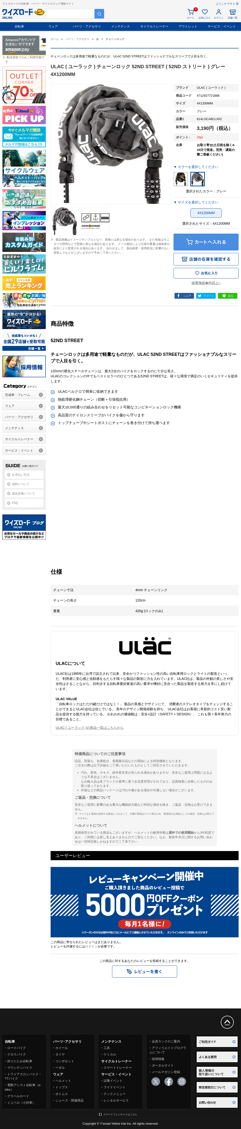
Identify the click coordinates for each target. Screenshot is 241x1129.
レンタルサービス (116, 1100)
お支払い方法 (20, 474)
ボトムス (61, 1094)
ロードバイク (16, 1048)
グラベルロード (18, 1096)
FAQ (15, 503)
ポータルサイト (163, 1065)
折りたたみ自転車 (19, 1061)
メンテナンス (120, 26)
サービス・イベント (222, 26)
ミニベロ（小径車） (21, 1102)
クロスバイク (16, 1054)
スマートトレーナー (118, 1067)
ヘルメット (63, 1080)
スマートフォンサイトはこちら (120, 1114)
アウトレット (188, 26)
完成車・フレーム (17, 395)
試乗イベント (113, 1080)
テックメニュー (115, 1094)
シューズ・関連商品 (69, 1100)
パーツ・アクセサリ (87, 26)
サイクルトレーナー (154, 26)
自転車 (19, 26)
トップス (61, 1087)
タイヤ (60, 1054)
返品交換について (23, 493)
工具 (107, 1048)
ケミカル (110, 1054)
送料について (20, 484)
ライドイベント (115, 1087)
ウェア (53, 26)
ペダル (60, 1067)
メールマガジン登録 (166, 1072)
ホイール (61, 1048)
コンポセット (64, 1061)
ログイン (91, 946)
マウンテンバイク (19, 1067)
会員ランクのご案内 (166, 1041)
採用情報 (158, 1059)
